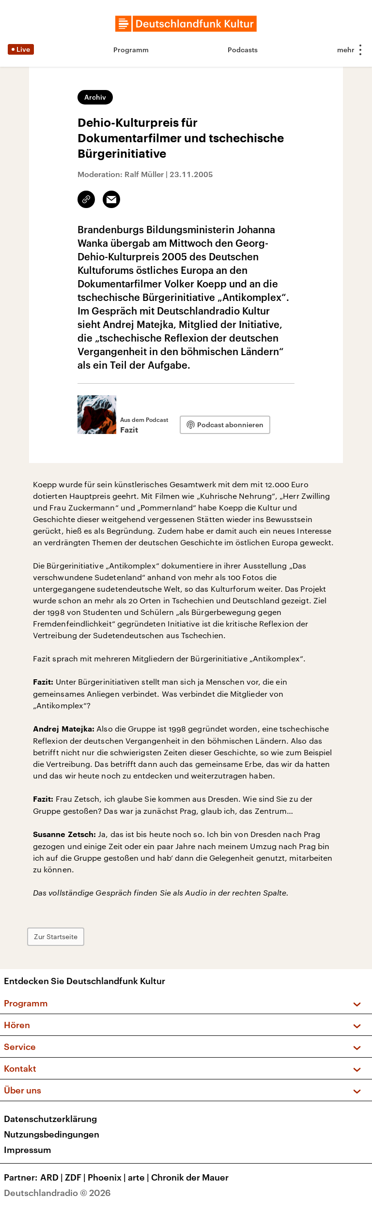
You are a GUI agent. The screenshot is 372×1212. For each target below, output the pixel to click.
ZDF (76, 1177)
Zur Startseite (56, 936)
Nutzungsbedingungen (51, 1134)
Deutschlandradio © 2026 (57, 1192)
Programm (131, 49)
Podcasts (243, 49)
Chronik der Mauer (190, 1177)
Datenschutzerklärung (50, 1118)
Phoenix (108, 1177)
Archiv (95, 97)
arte (139, 1177)
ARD (52, 1177)
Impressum (27, 1149)
